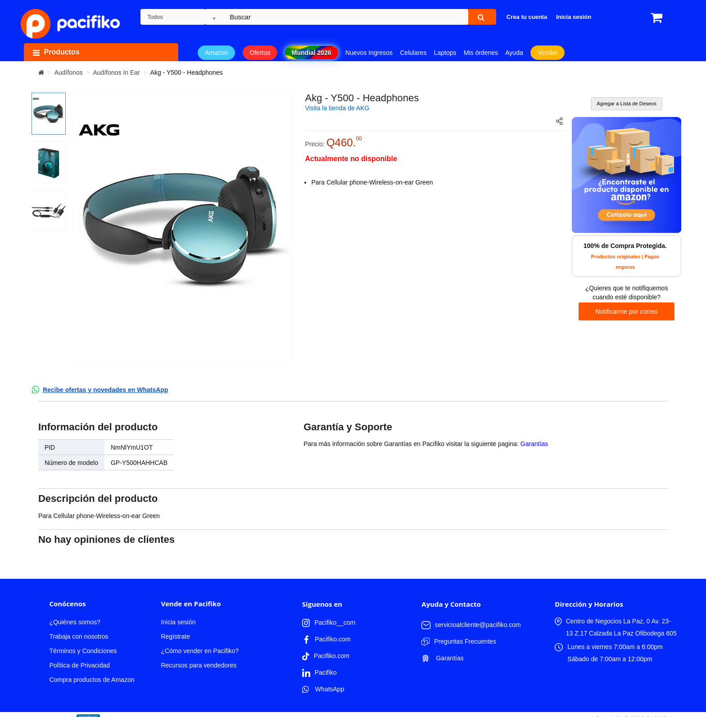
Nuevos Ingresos (369, 52)
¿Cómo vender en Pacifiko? (200, 650)
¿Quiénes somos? (74, 622)
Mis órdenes (481, 52)
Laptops (445, 52)
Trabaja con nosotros (78, 636)
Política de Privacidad (79, 665)
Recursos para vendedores (198, 665)
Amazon (216, 52)
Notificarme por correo (626, 311)
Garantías (534, 443)
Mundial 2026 (311, 52)
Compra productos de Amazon (91, 679)
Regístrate (175, 636)
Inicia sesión (178, 622)
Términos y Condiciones (83, 650)
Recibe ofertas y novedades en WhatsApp (105, 389)
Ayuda (514, 52)
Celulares (413, 52)
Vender (547, 52)
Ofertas (260, 52)
